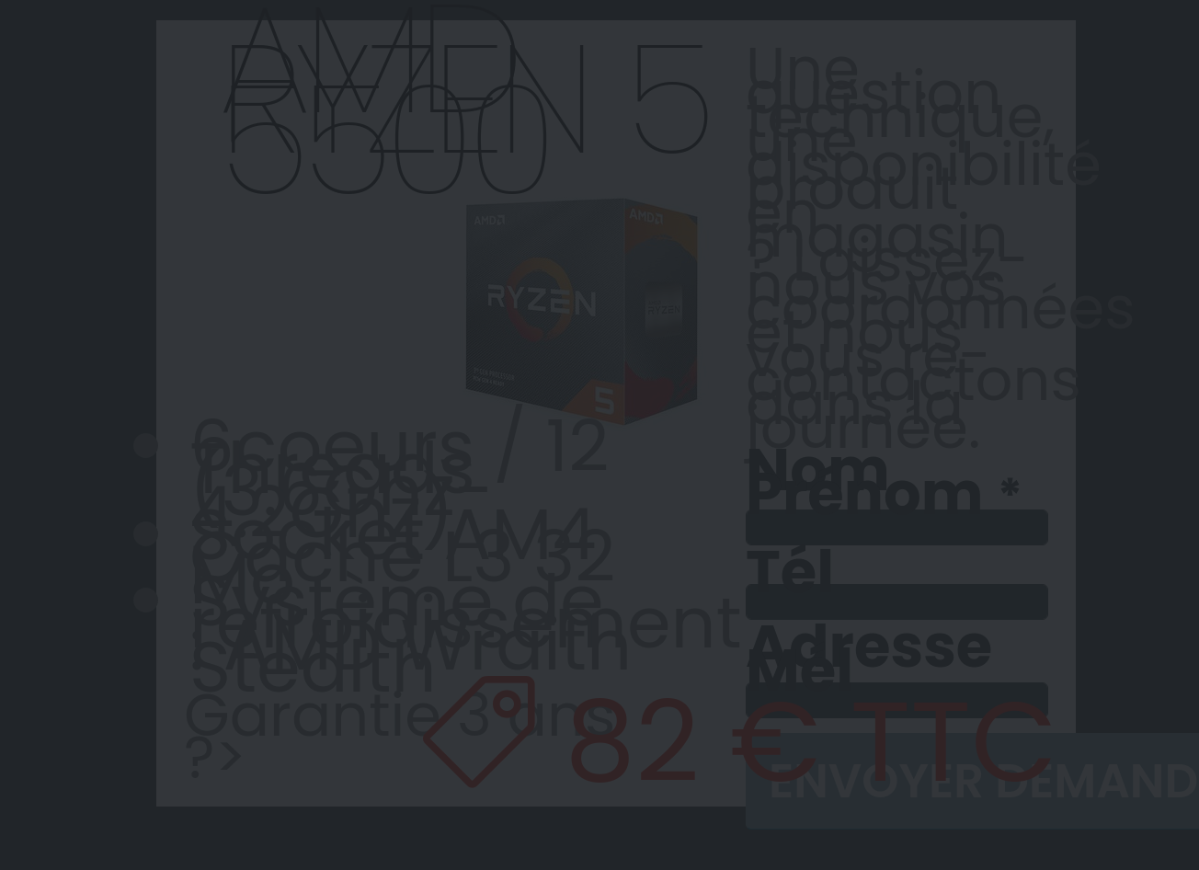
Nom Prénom (864, 483)
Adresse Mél (869, 658)
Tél (790, 572)
